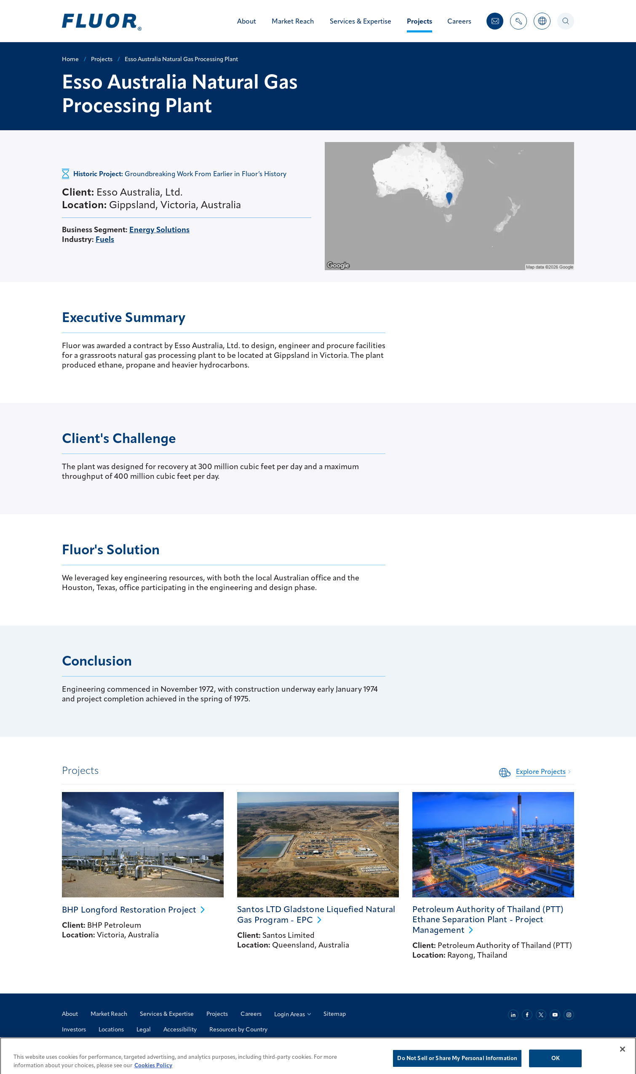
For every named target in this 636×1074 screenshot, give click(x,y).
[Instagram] (569, 1015)
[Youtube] (555, 1015)
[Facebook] (527, 1015)
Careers (251, 1014)
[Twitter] (541, 1015)
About (70, 1014)
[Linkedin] (513, 1015)
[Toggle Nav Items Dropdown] (518, 25)
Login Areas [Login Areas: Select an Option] (292, 1014)
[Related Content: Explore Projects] (536, 771)
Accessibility (180, 1029)
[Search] (565, 21)
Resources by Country (238, 1029)
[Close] (622, 1057)
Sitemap (334, 1014)
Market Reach (109, 1014)
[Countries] (542, 25)
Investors (74, 1029)
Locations (111, 1029)
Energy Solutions (159, 229)
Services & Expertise (167, 1014)
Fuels (105, 239)
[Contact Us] (494, 21)
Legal (143, 1029)
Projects (217, 1014)
